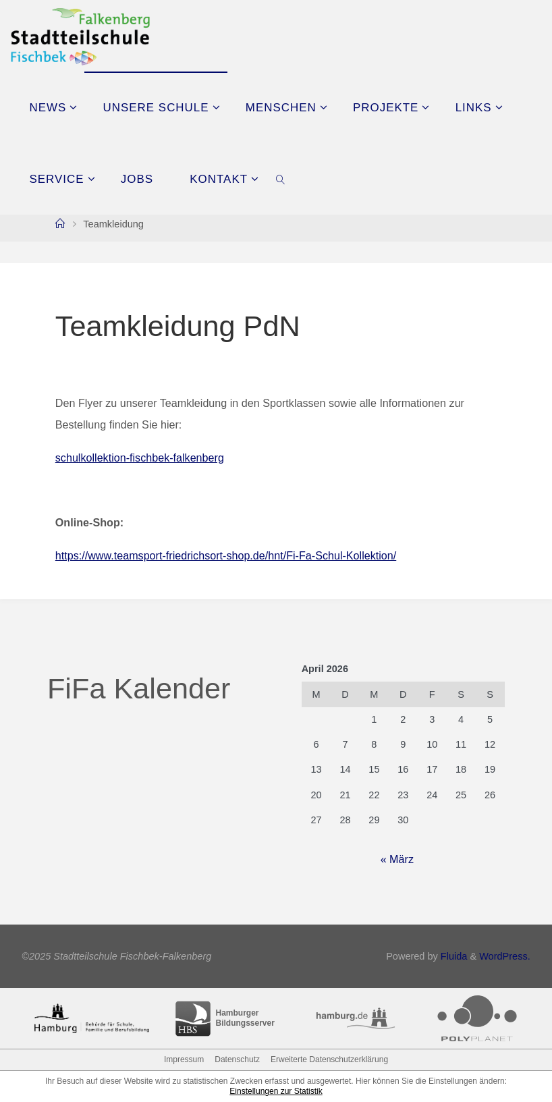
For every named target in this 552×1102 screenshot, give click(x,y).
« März (397, 859)
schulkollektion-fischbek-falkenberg (139, 457)
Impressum (184, 1059)
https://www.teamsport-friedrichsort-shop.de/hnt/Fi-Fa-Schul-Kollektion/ (226, 555)
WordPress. (504, 956)
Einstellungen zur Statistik (275, 1091)
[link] (281, 179)
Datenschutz (237, 1059)
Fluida (453, 956)
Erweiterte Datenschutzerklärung (329, 1059)
